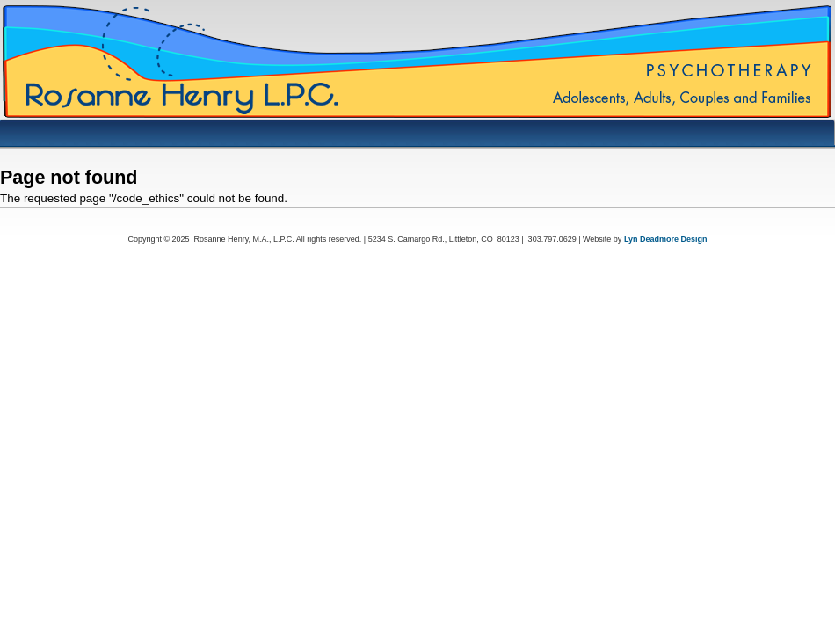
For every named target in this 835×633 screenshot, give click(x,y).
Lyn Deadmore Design (666, 239)
